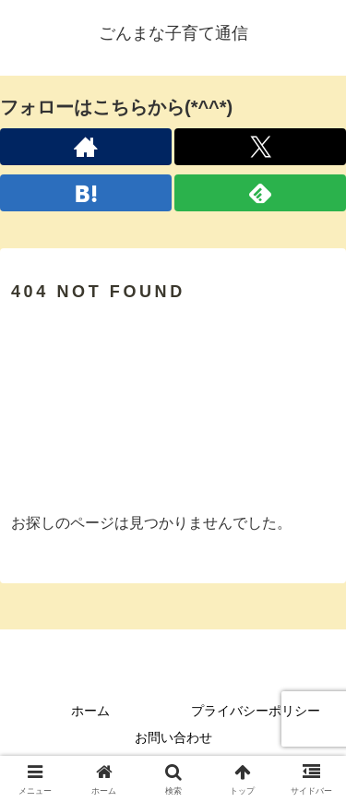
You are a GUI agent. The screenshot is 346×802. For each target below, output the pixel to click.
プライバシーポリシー (255, 710)
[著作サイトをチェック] (86, 146)
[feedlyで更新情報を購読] (260, 192)
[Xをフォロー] (260, 146)
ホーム (90, 710)
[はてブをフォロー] (86, 192)
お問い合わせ (173, 737)
